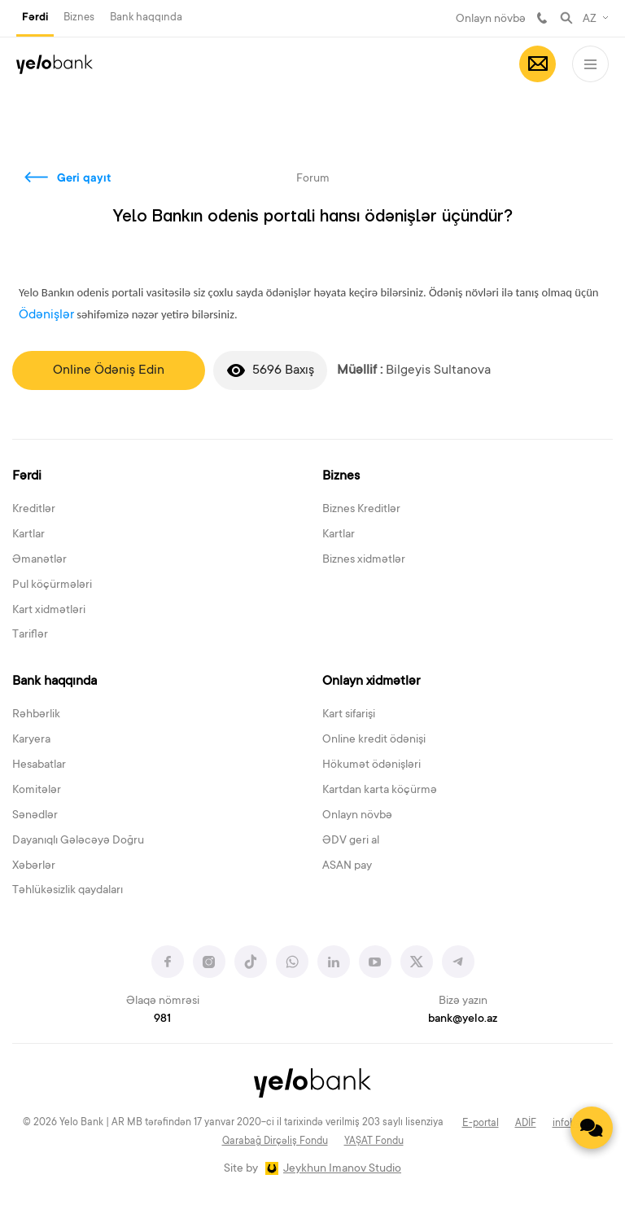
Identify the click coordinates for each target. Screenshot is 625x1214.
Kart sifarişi (348, 714)
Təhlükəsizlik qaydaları (67, 890)
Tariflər (30, 635)
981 (542, 18)
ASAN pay (347, 866)
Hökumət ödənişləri (371, 765)
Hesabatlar (39, 765)
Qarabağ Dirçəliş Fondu (275, 1141)
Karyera (31, 740)
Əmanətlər (39, 560)
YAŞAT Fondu (374, 1141)
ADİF (525, 1123)
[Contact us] (591, 1128)
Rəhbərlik (36, 714)
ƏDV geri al (350, 841)
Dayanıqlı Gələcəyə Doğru (78, 841)
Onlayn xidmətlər (371, 681)
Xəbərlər (33, 866)
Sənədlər (35, 815)
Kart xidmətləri (48, 610)
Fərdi (35, 17)
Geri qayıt (84, 179)
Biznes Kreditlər (361, 509)
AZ (590, 19)
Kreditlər (33, 509)
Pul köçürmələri (52, 585)
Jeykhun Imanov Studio (342, 1169)
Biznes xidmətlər (363, 560)
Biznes (78, 17)
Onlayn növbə (491, 19)
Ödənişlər (46, 315)
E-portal (480, 1123)
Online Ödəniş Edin (108, 370)
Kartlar (28, 534)
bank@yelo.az (462, 1019)
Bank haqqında (146, 17)
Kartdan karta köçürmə (379, 790)
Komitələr (36, 790)
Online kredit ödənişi (374, 740)
